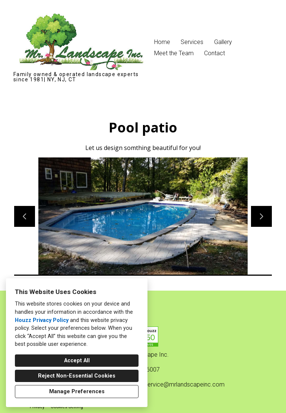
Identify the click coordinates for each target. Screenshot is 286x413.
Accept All (77, 360)
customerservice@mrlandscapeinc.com (172, 384)
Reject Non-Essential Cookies (76, 376)
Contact (214, 53)
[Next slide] (261, 216)
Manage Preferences (77, 391)
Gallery (223, 42)
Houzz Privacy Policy (42, 320)
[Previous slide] (24, 216)
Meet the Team (174, 53)
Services (192, 42)
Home (162, 42)
